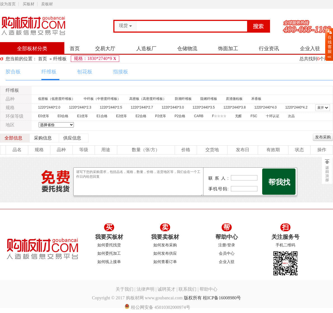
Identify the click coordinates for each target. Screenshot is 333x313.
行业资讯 (269, 48)
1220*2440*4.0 (265, 107)
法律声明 (145, 289)
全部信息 (13, 138)
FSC (253, 116)
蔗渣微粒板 (234, 99)
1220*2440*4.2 (296, 107)
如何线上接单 (109, 262)
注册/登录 (226, 245)
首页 (75, 48)
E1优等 (82, 116)
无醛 (238, 116)
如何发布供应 (165, 253)
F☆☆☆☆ (219, 116)
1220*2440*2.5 (111, 107)
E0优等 (43, 116)
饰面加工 (228, 48)
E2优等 (121, 116)
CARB (198, 116)
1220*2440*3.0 (173, 107)
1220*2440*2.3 (80, 107)
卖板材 (47, 4)
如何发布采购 (165, 245)
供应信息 (72, 138)
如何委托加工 (109, 253)
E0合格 (63, 116)
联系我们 (187, 289)
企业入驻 (310, 48)
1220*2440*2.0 (49, 107)
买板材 (28, 4)
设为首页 (8, 4)
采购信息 (43, 138)
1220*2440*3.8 (235, 107)
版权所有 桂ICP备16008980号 (212, 297)
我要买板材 (109, 237)
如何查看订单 (165, 262)
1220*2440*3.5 (204, 107)
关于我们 (124, 289)
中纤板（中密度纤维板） (102, 99)
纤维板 (60, 58)
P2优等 (160, 116)
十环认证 (272, 116)
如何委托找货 (109, 245)
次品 (291, 116)
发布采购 (323, 137)
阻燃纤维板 (208, 99)
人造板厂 (146, 48)
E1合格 (102, 116)
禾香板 (256, 99)
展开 (322, 108)
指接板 (120, 71)
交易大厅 (105, 48)
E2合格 (140, 116)
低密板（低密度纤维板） (56, 99)
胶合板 (13, 71)
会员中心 (226, 253)
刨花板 (84, 71)
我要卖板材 (165, 237)
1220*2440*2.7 (142, 107)
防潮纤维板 (183, 99)
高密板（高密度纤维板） (147, 99)
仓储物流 (187, 48)
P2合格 (180, 116)
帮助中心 (226, 237)
